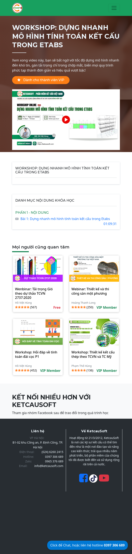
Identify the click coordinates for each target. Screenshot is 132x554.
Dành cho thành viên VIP (40, 80)
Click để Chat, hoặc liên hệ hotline (87, 545)
